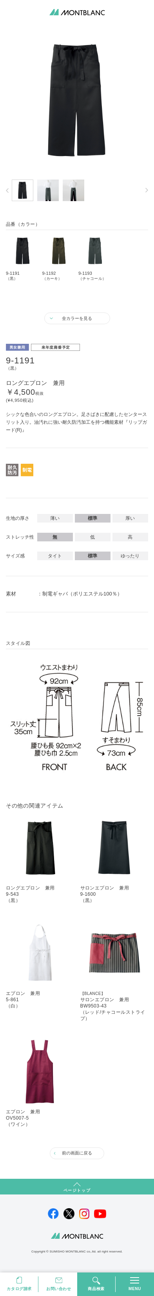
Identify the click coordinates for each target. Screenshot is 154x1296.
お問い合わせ (58, 1289)
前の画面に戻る (77, 1153)
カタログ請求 (19, 1289)
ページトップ (77, 1190)
